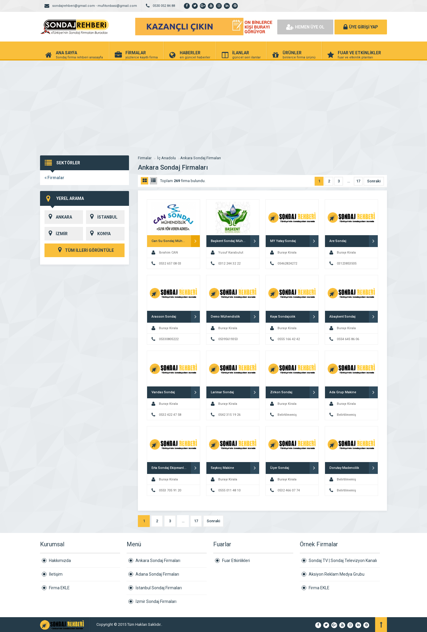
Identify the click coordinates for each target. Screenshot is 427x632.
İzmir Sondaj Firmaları (156, 601)
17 (358, 181)
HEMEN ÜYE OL (305, 27)
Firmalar (54, 177)
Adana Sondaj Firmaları (157, 574)
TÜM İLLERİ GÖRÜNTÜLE (84, 250)
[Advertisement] (213, 105)
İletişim (56, 574)
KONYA (98, 234)
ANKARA (58, 217)
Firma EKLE (59, 587)
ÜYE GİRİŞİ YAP (360, 27)
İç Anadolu (166, 158)
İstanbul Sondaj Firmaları (159, 587)
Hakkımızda (60, 560)
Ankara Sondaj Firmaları (200, 158)
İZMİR (56, 234)
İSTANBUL (101, 217)
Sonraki (373, 181)
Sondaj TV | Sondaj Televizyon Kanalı (343, 560)
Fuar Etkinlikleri (236, 560)
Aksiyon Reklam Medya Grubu (336, 574)
